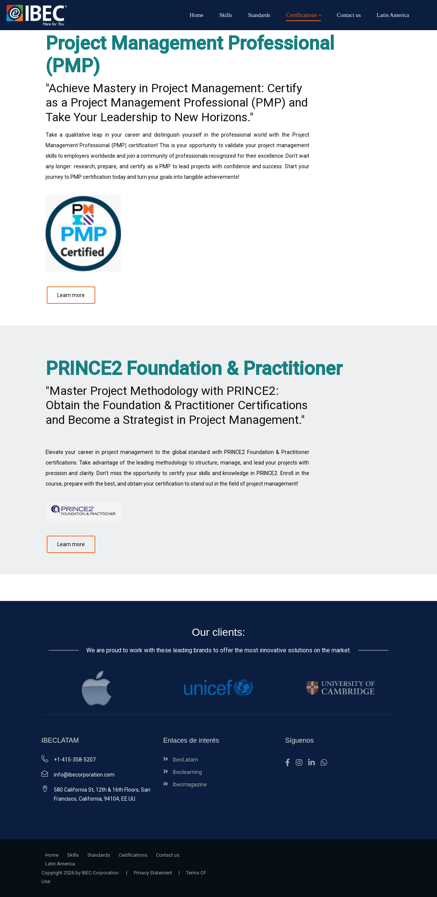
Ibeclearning (187, 772)
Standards (98, 855)
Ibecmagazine (190, 784)
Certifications (133, 855)
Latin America (60, 864)
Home (51, 855)
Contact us (167, 855)
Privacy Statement (153, 873)
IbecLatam (185, 760)
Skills (73, 855)
